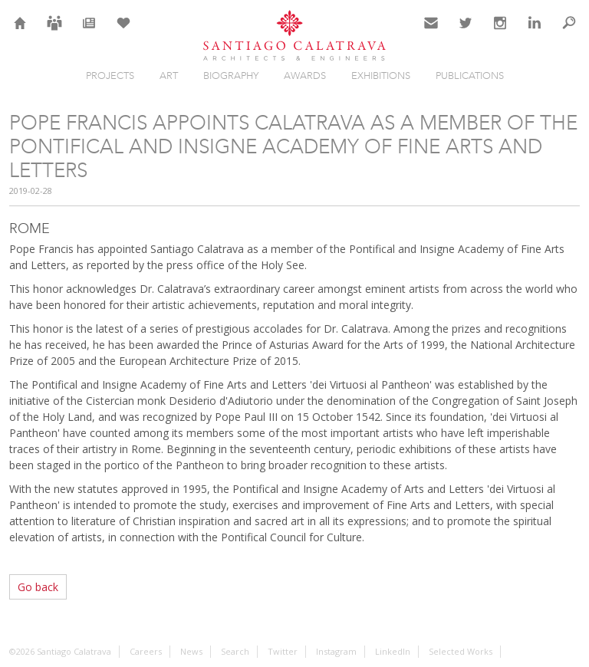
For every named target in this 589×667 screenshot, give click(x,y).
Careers (54, 32)
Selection (123, 32)
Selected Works (460, 651)
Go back (38, 587)
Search (569, 32)
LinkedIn (534, 32)
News (89, 32)
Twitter (466, 32)
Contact (431, 32)
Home (20, 32)
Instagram (500, 32)
